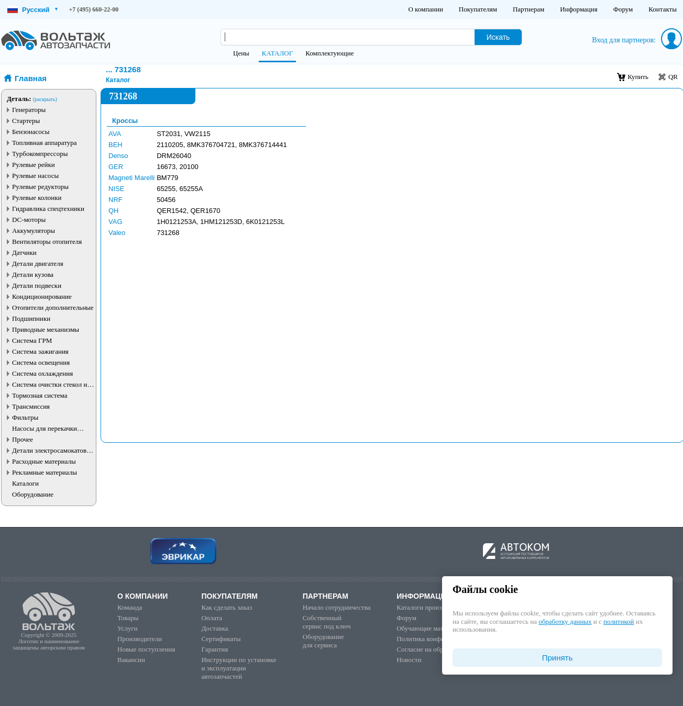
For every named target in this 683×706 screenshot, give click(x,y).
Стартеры (26, 121)
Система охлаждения (42, 373)
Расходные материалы (44, 461)
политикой (618, 621)
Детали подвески (36, 285)
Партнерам (528, 9)
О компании (425, 9)
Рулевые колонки (37, 197)
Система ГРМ (32, 340)
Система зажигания (40, 351)
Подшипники (31, 318)
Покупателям (478, 9)
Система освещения (41, 362)
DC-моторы (29, 219)
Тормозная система (39, 395)
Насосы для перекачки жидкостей (44, 428)
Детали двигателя (37, 263)
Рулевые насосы (35, 176)
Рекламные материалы (44, 472)
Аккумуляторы (33, 230)
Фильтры (25, 417)
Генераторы (29, 110)
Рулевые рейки (33, 165)
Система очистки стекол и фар (49, 384)
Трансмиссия (31, 406)
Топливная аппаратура (44, 143)
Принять (557, 657)
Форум (623, 9)
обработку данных (564, 621)
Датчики (24, 252)
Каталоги (25, 483)
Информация (578, 9)
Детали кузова (32, 274)
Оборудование (32, 494)
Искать (498, 37)
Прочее (22, 439)
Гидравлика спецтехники (48, 208)
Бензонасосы (31, 132)
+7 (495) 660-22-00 (94, 9)
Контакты (662, 9)
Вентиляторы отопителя (47, 241)
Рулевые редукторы (40, 186)
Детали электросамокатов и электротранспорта (52, 450)
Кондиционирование (42, 296)
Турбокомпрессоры (40, 154)
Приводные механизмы (45, 329)
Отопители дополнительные (53, 307)
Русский (32, 10)
